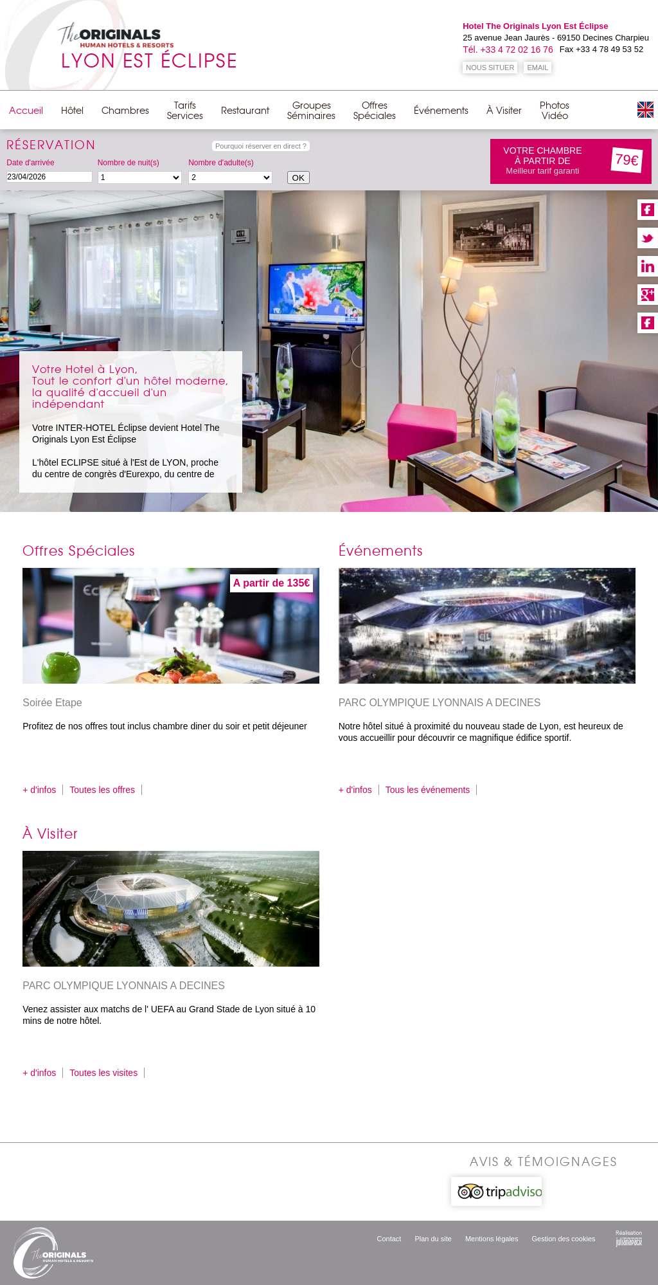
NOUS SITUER (490, 67)
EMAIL (537, 67)
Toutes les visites (103, 1073)
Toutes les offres (102, 790)
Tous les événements (428, 790)
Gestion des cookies (563, 1239)
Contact (389, 1239)
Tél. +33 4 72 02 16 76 (508, 49)
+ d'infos (39, 790)
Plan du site (432, 1239)
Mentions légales (492, 1239)
